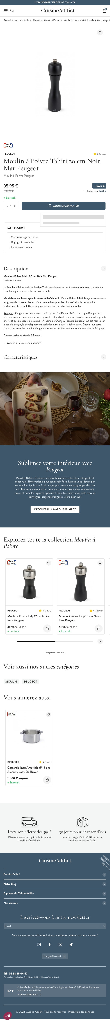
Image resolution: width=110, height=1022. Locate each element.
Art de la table (22, 20)
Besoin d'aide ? (55, 874)
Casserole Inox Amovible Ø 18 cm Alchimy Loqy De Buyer (28, 769)
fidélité (102, 191)
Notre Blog (55, 884)
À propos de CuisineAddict (55, 893)
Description (55, 268)
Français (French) (55, 956)
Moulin (36, 20)
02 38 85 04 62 (18, 974)
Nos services (55, 903)
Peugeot (30, 682)
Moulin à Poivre (51, 20)
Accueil (7, 20)
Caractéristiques (55, 357)
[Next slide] (100, 641)
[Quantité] (11, 206)
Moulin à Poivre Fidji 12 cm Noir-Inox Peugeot (28, 618)
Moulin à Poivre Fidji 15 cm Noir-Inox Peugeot (80, 618)
